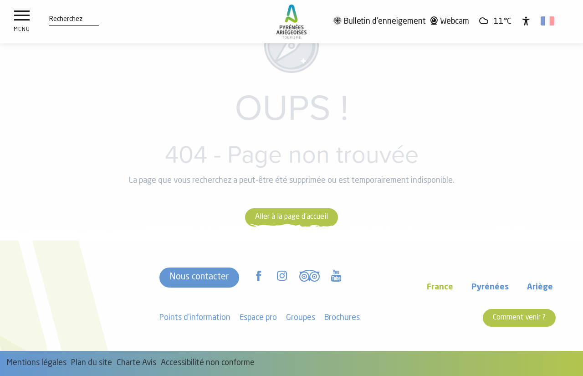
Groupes (300, 318)
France (440, 287)
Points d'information (194, 318)
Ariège (540, 287)
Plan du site (91, 363)
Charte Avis (136, 363)
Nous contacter (199, 277)
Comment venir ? (519, 317)
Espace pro (258, 318)
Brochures (342, 318)
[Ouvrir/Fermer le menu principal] (22, 21)
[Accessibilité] (526, 20)
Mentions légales (36, 363)
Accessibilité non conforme (208, 363)
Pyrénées (490, 287)
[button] (66, 19)
